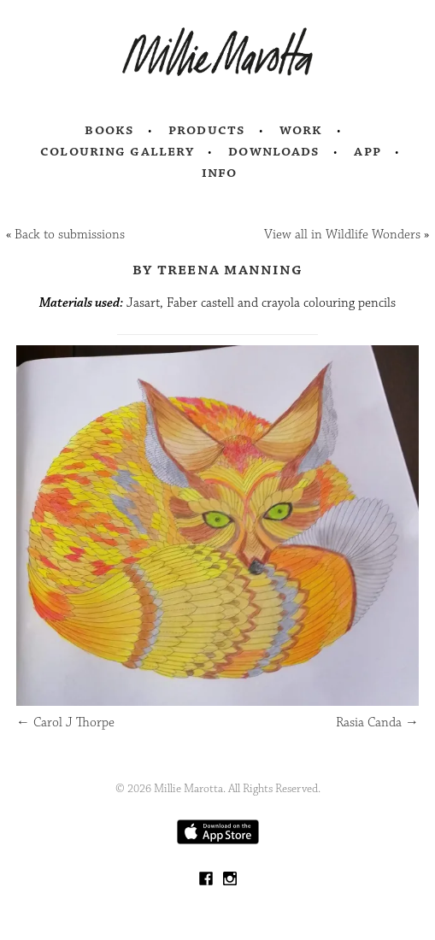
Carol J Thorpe (65, 722)
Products (206, 129)
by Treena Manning (217, 269)
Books (109, 129)
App (367, 151)
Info (220, 172)
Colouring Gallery (117, 151)
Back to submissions (70, 234)
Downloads (274, 151)
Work (301, 129)
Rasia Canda (377, 722)
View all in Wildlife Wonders (342, 234)
